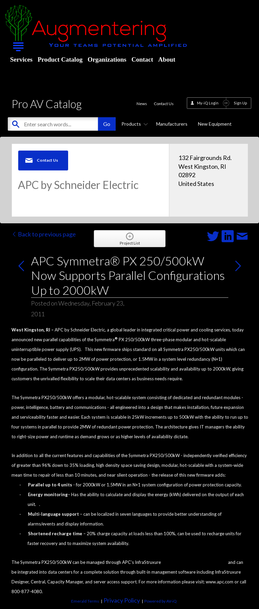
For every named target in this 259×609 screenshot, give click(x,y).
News (142, 103)
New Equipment (215, 124)
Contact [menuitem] (142, 59)
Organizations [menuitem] (107, 59)
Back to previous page (43, 234)
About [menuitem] (166, 59)
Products (133, 124)
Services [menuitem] (21, 59)
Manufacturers (172, 124)
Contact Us (164, 103)
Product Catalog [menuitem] (59, 59)
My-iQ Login (208, 103)
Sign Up (240, 103)
